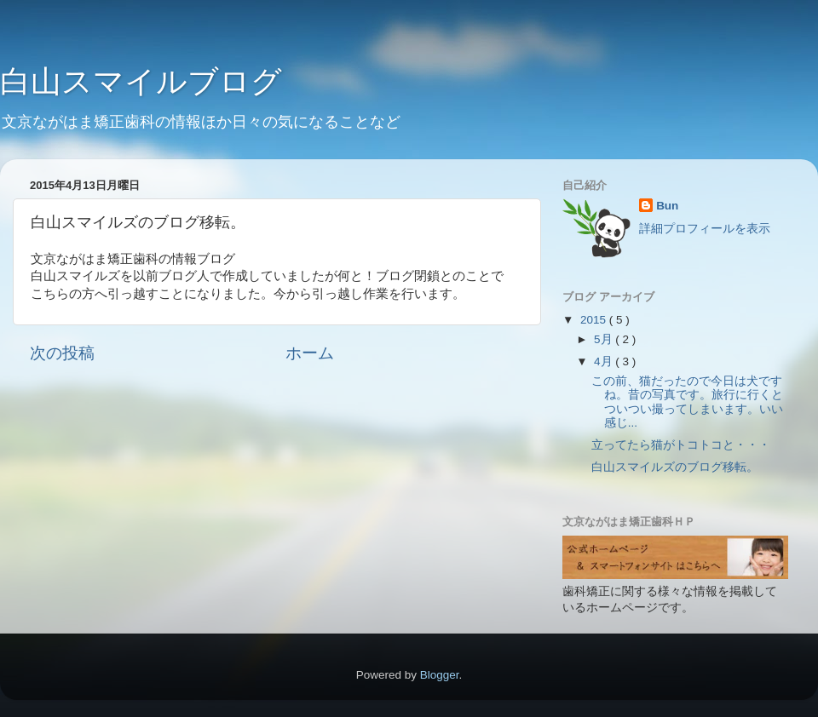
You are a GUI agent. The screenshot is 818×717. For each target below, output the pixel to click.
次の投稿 (62, 353)
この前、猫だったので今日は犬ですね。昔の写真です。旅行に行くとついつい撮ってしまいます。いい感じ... (687, 402)
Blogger (439, 674)
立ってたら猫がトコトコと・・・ (680, 445)
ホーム (309, 353)
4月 (604, 361)
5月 (604, 339)
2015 (594, 319)
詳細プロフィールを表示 (704, 228)
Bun (667, 205)
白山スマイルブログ (141, 81)
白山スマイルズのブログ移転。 (674, 467)
